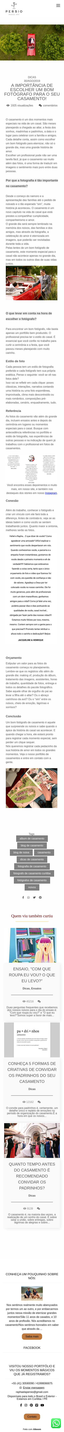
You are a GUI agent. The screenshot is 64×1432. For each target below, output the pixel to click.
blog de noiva (21, 852)
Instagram (51, 493)
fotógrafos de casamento (32, 880)
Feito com (32, 1429)
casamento (44, 852)
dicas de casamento (32, 859)
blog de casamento (32, 845)
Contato (32, 1416)
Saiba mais (31, 1336)
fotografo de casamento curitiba (32, 873)
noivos (32, 887)
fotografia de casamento (32, 866)
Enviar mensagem (33, 1387)
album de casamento (32, 838)
